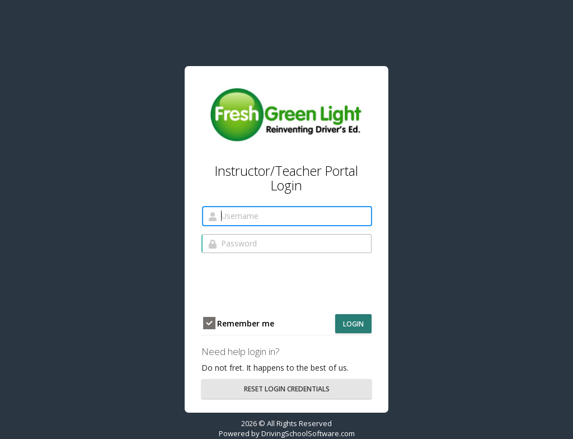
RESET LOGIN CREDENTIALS (287, 389)
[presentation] (286, 283)
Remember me (238, 323)
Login (353, 324)
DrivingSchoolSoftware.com (308, 433)
